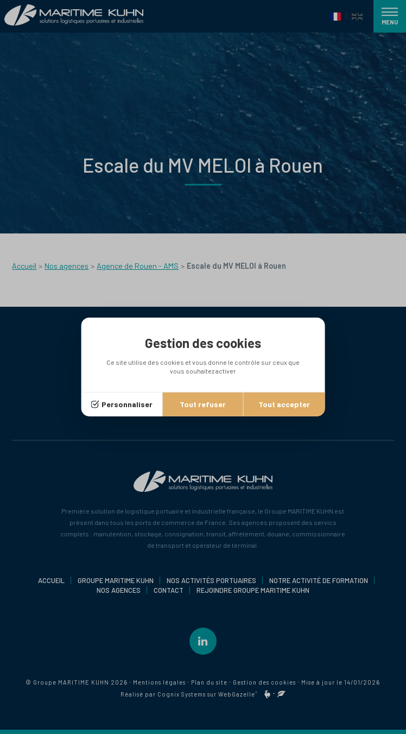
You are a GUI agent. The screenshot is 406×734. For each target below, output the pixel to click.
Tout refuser (203, 404)
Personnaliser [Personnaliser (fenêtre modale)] (127, 404)
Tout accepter (284, 404)
